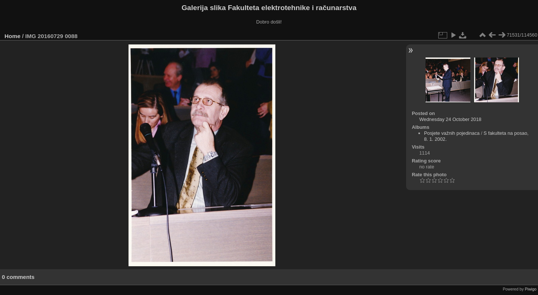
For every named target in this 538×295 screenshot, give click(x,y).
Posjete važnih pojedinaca (452, 133)
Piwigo (531, 289)
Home (12, 36)
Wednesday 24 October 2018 (450, 119)
